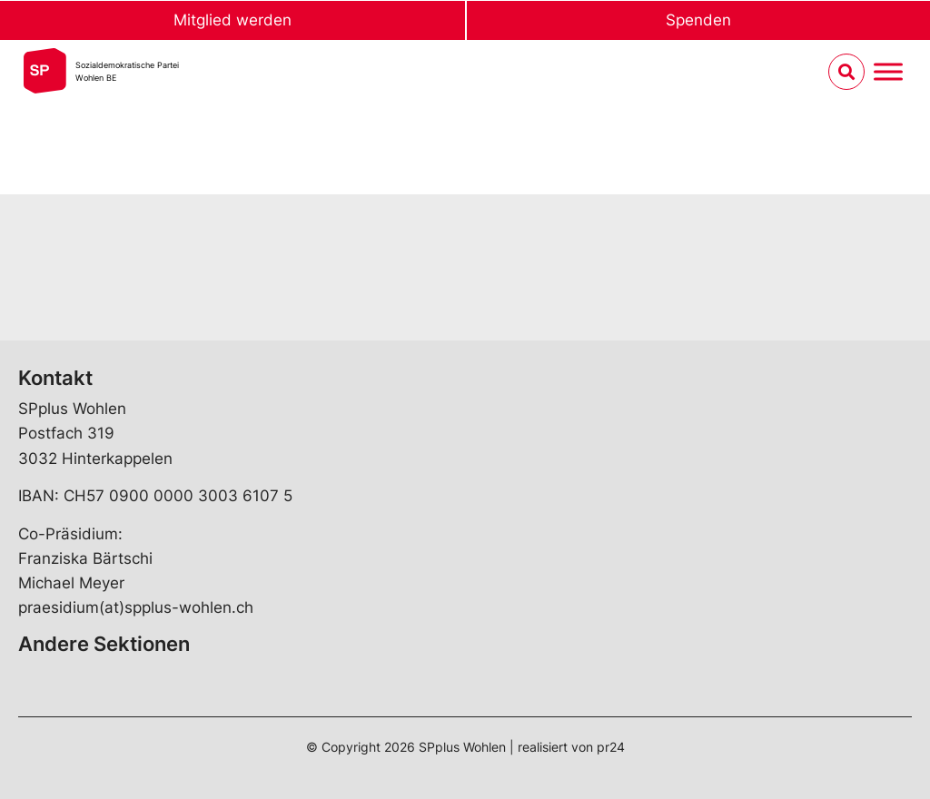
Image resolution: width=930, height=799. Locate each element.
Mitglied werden (232, 20)
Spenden (698, 20)
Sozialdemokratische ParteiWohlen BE (127, 71)
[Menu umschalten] (888, 72)
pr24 (611, 747)
